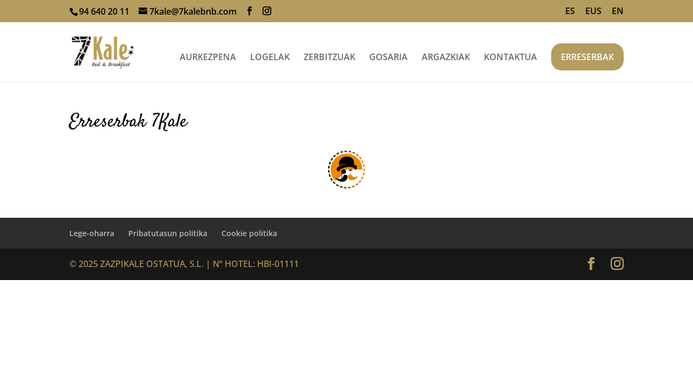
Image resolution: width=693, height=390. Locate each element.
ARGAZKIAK (446, 58)
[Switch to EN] (618, 14)
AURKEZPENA (208, 58)
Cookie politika (249, 233)
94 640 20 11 (104, 11)
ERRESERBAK (587, 57)
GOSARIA (388, 58)
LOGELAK (270, 58)
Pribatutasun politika (167, 233)
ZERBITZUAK (329, 58)
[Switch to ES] (570, 14)
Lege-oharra (91, 233)
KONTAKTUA (510, 58)
